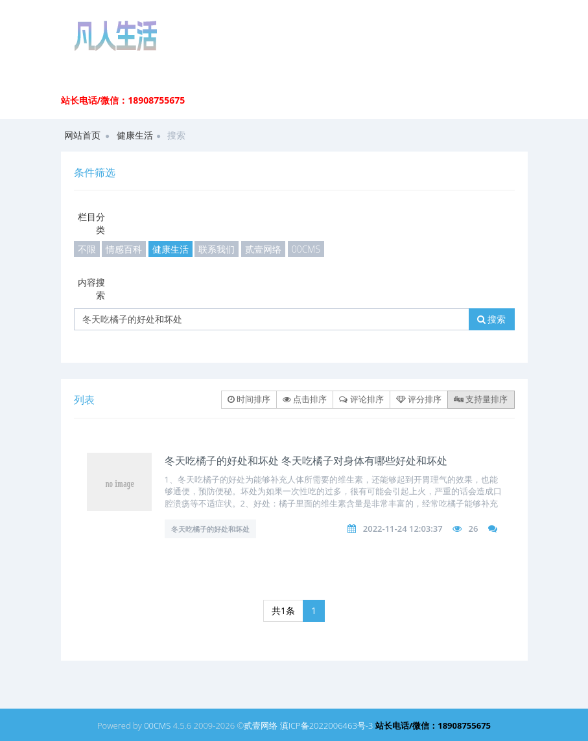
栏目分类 (91, 223)
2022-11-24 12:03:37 (403, 528)
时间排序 (249, 399)
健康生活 (135, 135)
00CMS (306, 249)
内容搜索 (91, 288)
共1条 (283, 610)
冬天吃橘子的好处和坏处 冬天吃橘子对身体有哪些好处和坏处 (306, 460)
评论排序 (361, 399)
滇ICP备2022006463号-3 (326, 725)
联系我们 (216, 249)
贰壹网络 (263, 249)
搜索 (491, 319)
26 (473, 528)
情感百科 (124, 249)
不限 (87, 249)
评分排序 (418, 399)
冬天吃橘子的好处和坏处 (210, 529)
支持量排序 (481, 399)
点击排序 (305, 399)
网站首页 (82, 135)
